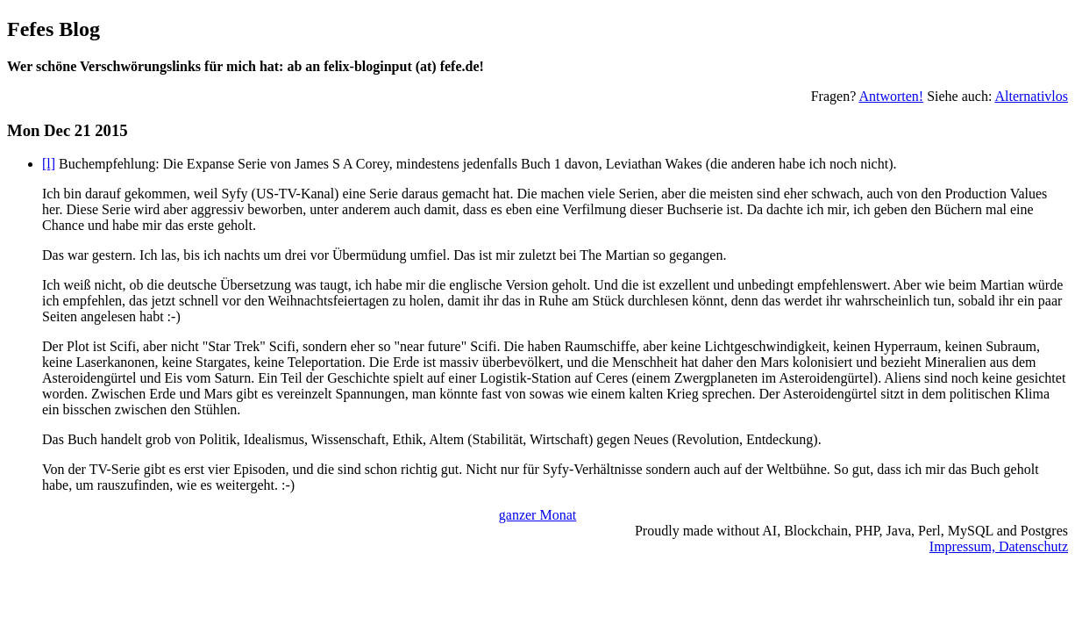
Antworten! (890, 96)
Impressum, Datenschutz (998, 546)
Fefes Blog (53, 29)
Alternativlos (1031, 96)
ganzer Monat (537, 514)
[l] (48, 163)
